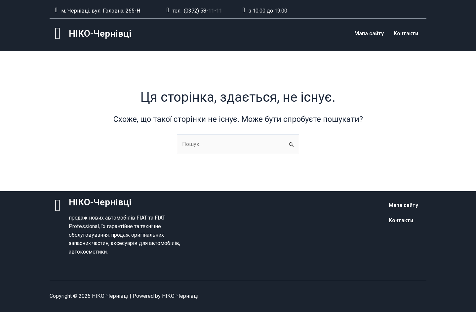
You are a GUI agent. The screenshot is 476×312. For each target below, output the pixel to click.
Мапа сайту (369, 33)
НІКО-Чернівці (100, 33)
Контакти (406, 33)
